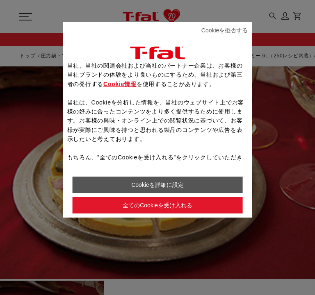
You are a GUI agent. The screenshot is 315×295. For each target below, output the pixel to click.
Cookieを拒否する (224, 30)
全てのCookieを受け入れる (157, 205)
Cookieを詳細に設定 (157, 185)
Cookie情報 (120, 84)
